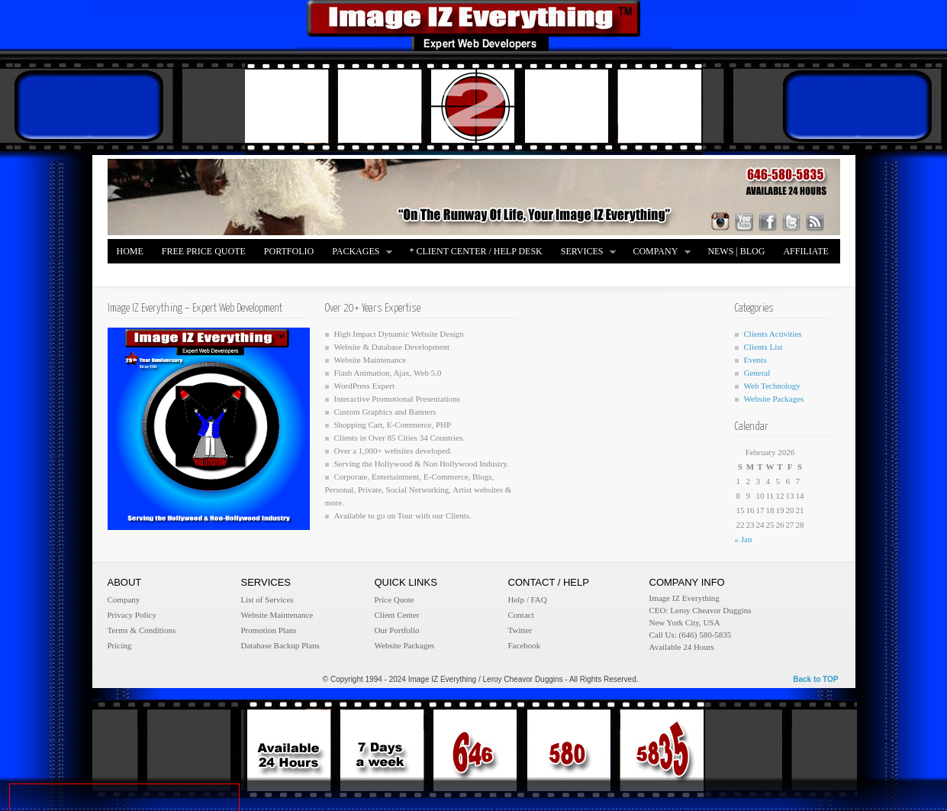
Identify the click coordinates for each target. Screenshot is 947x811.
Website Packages (774, 398)
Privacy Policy (132, 614)
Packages (358, 252)
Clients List (763, 346)
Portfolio (289, 251)
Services (584, 252)
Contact (521, 614)
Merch (133, 275)
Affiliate (805, 251)
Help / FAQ (527, 599)
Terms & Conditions (142, 630)
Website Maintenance (277, 614)
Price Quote (394, 599)
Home (130, 251)
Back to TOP (815, 679)
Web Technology (772, 385)
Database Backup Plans (280, 645)
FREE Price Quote (204, 251)
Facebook (524, 645)
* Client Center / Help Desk (475, 251)
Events (755, 359)
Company (657, 252)
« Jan (743, 539)
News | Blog (736, 251)
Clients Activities (773, 333)
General (757, 372)
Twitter (520, 630)
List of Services (267, 599)
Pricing (120, 645)
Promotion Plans (269, 630)
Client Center (397, 614)
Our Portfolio (397, 630)
